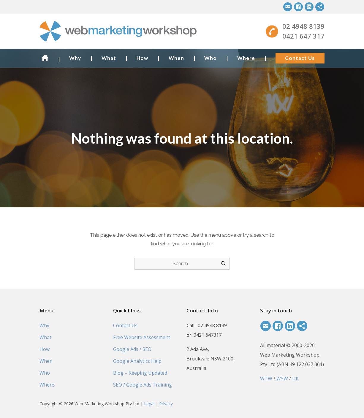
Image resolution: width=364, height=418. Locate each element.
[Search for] (182, 264)
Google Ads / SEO (132, 349)
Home (46, 58)
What (109, 58)
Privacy (166, 403)
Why (75, 58)
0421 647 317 (303, 35)
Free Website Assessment (141, 337)
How (142, 58)
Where (246, 58)
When (176, 58)
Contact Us (300, 58)
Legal (149, 403)
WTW (266, 378)
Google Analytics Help (137, 361)
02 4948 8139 (303, 26)
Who (210, 58)
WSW (282, 378)
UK (295, 378)
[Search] (223, 264)
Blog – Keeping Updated (140, 373)
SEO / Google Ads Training (142, 385)
